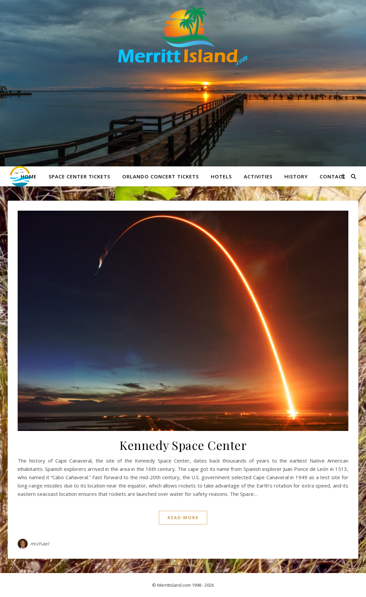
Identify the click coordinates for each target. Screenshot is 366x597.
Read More (183, 517)
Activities (258, 176)
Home (29, 176)
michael (39, 543)
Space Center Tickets (79, 176)
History (296, 176)
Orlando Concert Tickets (160, 176)
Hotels (221, 176)
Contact (333, 176)
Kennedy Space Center (183, 445)
